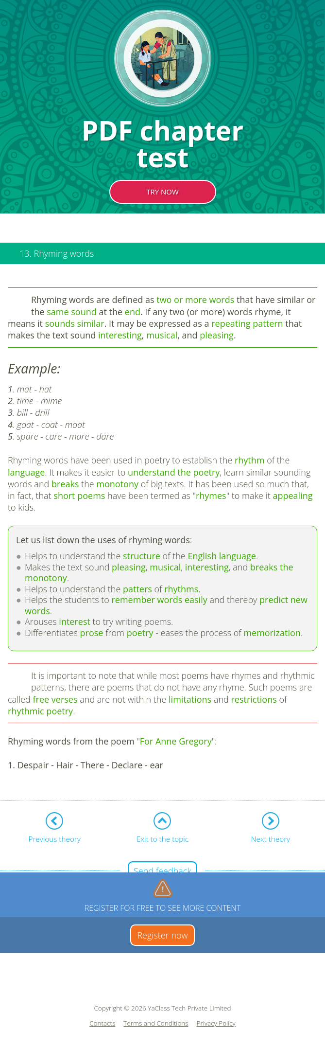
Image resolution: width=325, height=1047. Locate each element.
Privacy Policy (216, 1023)
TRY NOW (162, 191)
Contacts (102, 1023)
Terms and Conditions (155, 1023)
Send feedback (162, 871)
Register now (162, 935)
